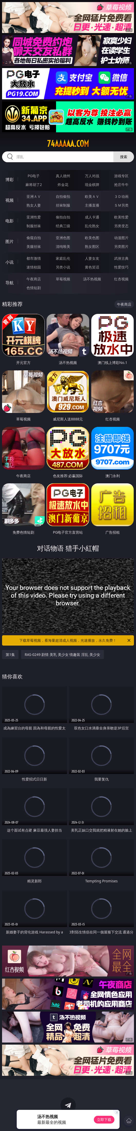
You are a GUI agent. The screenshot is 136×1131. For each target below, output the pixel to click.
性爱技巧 (121, 267)
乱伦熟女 (92, 225)
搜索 (123, 156)
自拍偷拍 (63, 196)
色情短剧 (33, 287)
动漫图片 (121, 237)
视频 (9, 200)
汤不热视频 (92, 278)
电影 (9, 221)
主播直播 (92, 205)
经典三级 (63, 225)
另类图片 (121, 246)
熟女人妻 (33, 205)
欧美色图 (92, 237)
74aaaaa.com (68, 144)
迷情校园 (33, 267)
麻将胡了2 (33, 184)
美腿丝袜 (33, 246)
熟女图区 (92, 246)
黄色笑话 (92, 267)
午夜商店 (33, 278)
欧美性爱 (121, 217)
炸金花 (63, 184)
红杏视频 (121, 278)
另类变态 (121, 225)
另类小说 (63, 267)
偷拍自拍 (63, 217)
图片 (9, 241)
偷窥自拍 (33, 237)
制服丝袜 (33, 225)
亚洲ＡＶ (33, 196)
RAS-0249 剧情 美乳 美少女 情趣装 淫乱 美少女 (62, 654)
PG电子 (34, 175)
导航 (9, 283)
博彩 (9, 179)
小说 (9, 262)
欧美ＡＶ (92, 196)
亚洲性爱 (33, 217)
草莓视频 (63, 278)
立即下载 (104, 1119)
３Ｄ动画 (121, 196)
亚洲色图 (63, 237)
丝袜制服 (63, 205)
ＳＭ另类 (121, 205)
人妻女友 (92, 258)
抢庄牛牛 (121, 184)
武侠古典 (121, 258)
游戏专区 (121, 175)
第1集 (10, 654)
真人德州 (63, 175)
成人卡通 (92, 217)
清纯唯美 (63, 246)
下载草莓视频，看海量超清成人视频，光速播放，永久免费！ (75, 640)
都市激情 (33, 258)
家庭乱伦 (63, 258)
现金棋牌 (92, 184)
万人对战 (92, 175)
